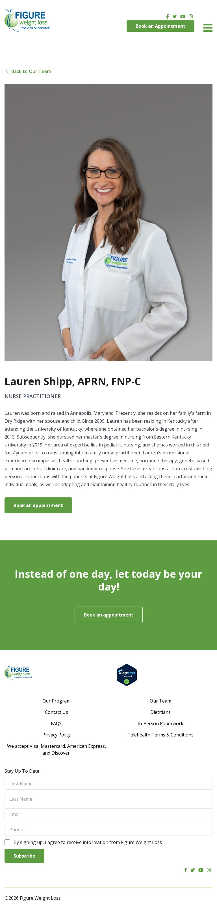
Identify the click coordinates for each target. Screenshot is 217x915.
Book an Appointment (160, 26)
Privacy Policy (56, 735)
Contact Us (56, 712)
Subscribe (24, 856)
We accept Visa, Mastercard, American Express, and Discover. (56, 749)
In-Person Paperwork (160, 723)
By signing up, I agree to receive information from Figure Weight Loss (88, 842)
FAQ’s (56, 723)
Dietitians (160, 712)
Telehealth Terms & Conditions (160, 735)
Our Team (160, 701)
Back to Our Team (28, 71)
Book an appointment (38, 505)
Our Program (56, 701)
